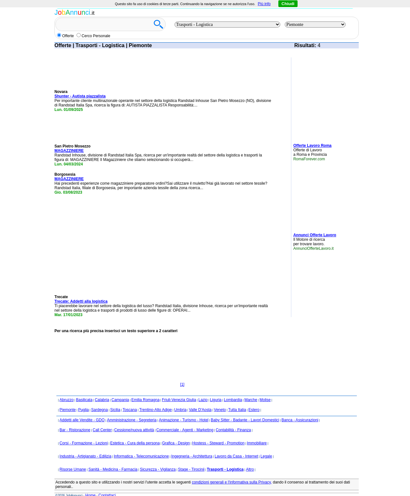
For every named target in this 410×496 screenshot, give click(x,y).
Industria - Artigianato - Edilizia (85, 447)
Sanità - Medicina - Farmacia (112, 460)
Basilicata (84, 391)
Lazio (203, 391)
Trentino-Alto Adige (155, 401)
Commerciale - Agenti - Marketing (184, 421)
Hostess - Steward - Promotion (218, 434)
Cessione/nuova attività (134, 421)
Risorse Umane (73, 460)
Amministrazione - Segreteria (132, 411)
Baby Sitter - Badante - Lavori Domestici (245, 411)
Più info (264, 4)
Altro (250, 460)
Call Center (102, 421)
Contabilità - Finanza (233, 421)
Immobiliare (257, 434)
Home (90, 486)
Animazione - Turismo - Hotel (184, 411)
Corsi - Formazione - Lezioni (84, 434)
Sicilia (115, 401)
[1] (182, 376)
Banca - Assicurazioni (300, 411)
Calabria (102, 391)
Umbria (180, 401)
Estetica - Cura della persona (135, 434)
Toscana (130, 401)
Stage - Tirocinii (191, 460)
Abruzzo (67, 391)
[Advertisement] (312, 97)
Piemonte (68, 401)
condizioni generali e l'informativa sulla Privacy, (232, 473)
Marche (250, 391)
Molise (265, 391)
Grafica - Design (176, 434)
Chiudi (288, 3)
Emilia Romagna (145, 391)
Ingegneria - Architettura (191, 447)
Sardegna (99, 401)
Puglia (83, 401)
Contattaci (107, 486)
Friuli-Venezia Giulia (179, 391)
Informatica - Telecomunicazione (141, 447)
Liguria (216, 391)
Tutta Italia (237, 401)
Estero (253, 401)
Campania (120, 391)
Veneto (220, 401)
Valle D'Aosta (200, 401)
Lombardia (233, 391)
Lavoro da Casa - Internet (236, 447)
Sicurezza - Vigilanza (158, 460)
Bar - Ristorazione (75, 421)
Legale (266, 447)
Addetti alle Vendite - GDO (82, 411)
